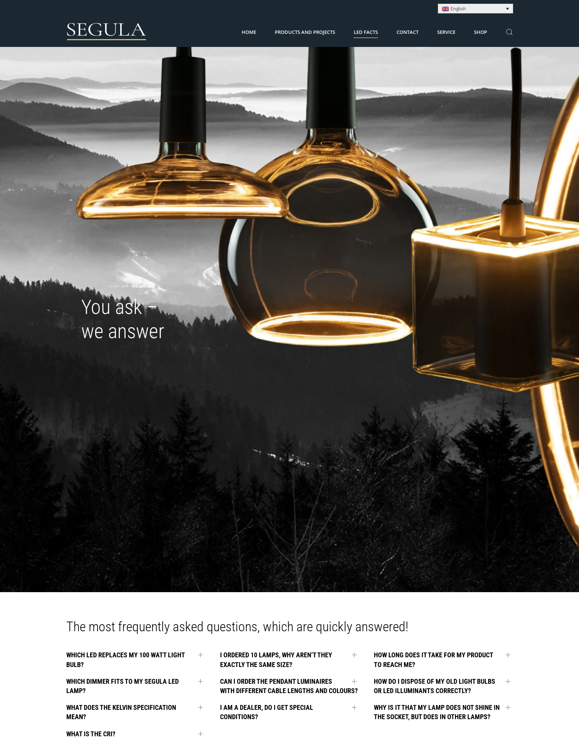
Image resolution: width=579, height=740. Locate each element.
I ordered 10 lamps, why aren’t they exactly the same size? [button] (276, 659)
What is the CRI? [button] (90, 734)
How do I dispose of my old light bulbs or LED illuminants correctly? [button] (434, 686)
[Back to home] (106, 32)
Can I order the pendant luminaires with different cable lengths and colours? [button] (289, 686)
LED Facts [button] (366, 32)
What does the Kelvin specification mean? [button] (121, 712)
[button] (509, 32)
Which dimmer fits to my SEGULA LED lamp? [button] (122, 686)
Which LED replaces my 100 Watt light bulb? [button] (125, 659)
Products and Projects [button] (305, 32)
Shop (480, 32)
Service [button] (446, 32)
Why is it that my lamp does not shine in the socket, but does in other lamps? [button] (437, 712)
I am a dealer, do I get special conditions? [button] (266, 712)
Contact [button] (408, 32)
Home (249, 32)
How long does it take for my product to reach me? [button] (433, 659)
